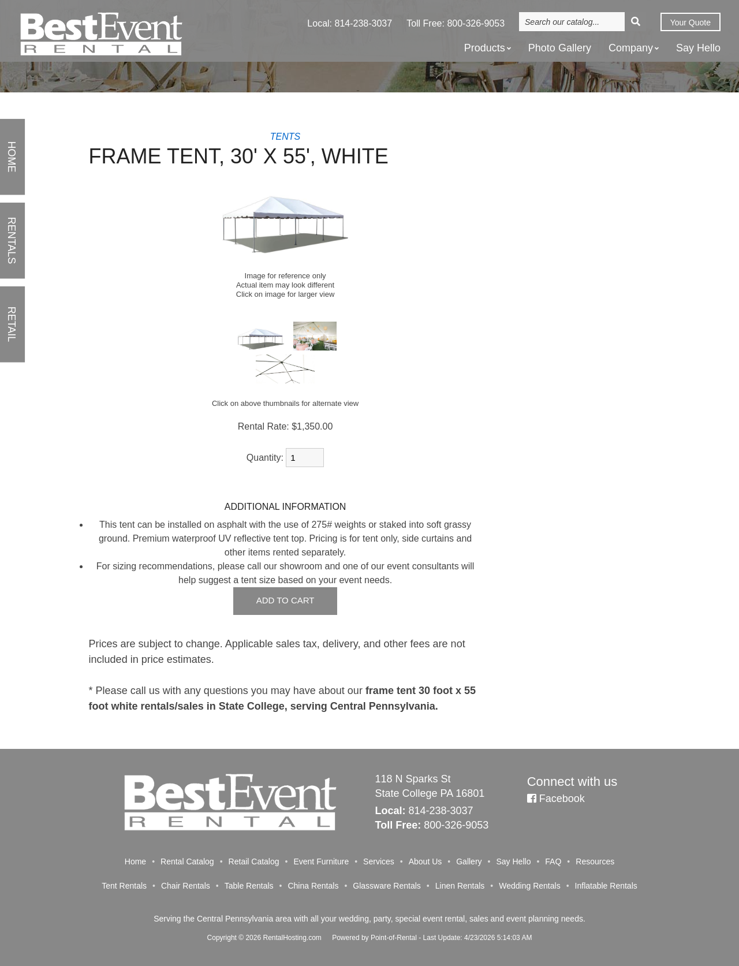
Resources (595, 861)
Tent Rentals (124, 885)
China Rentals (313, 885)
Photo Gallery (559, 49)
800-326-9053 (476, 24)
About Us (425, 861)
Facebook (556, 798)
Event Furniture (321, 861)
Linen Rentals (460, 885)
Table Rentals (249, 885)
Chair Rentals (185, 885)
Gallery (469, 861)
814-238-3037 (364, 24)
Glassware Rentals (387, 885)
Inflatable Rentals (606, 885)
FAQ (553, 861)
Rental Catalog (187, 861)
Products (487, 48)
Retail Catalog (254, 861)
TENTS (285, 136)
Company (634, 48)
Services (378, 861)
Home (135, 861)
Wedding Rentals (529, 885)
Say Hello (698, 49)
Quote (689, 23)
